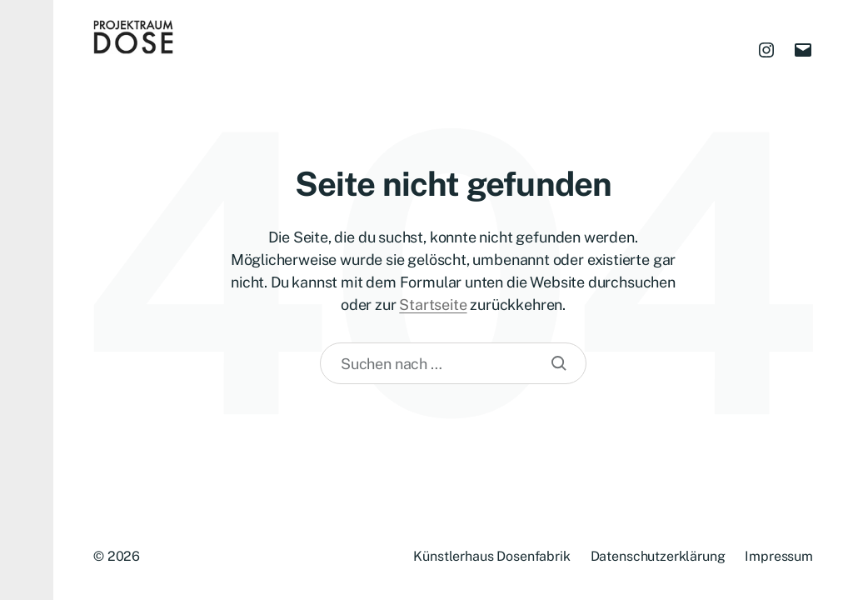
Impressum (779, 556)
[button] (26, 300)
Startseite (432, 304)
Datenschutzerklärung (658, 556)
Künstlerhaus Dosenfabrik (491, 556)
